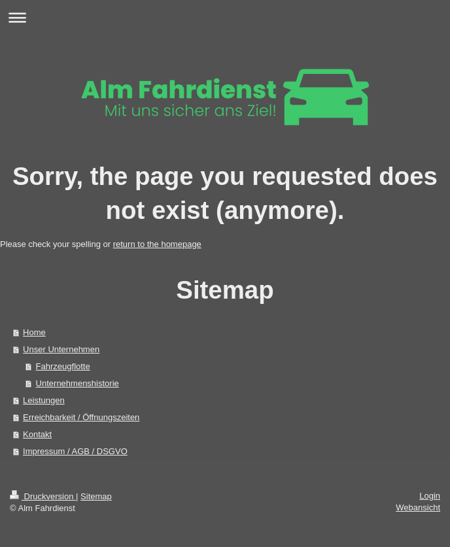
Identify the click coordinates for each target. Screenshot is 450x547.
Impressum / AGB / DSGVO (75, 451)
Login (429, 496)
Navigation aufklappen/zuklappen (225, 17)
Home (34, 332)
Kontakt (37, 434)
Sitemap (96, 496)
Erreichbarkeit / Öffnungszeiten (81, 417)
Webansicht (418, 507)
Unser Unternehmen (61, 349)
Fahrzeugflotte (63, 366)
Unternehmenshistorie (77, 383)
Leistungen (44, 400)
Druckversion (43, 496)
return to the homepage (157, 244)
